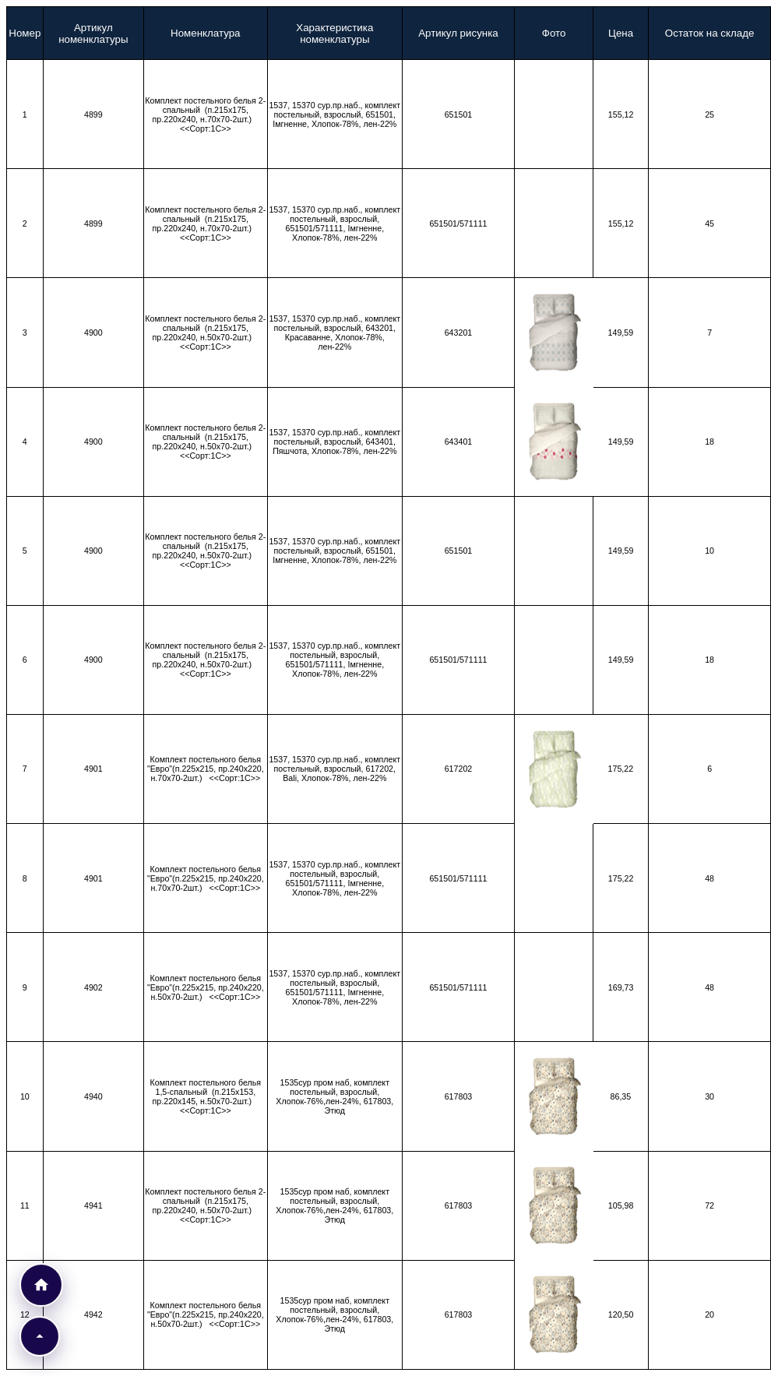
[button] (39, 1336)
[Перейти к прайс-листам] (41, 1285)
